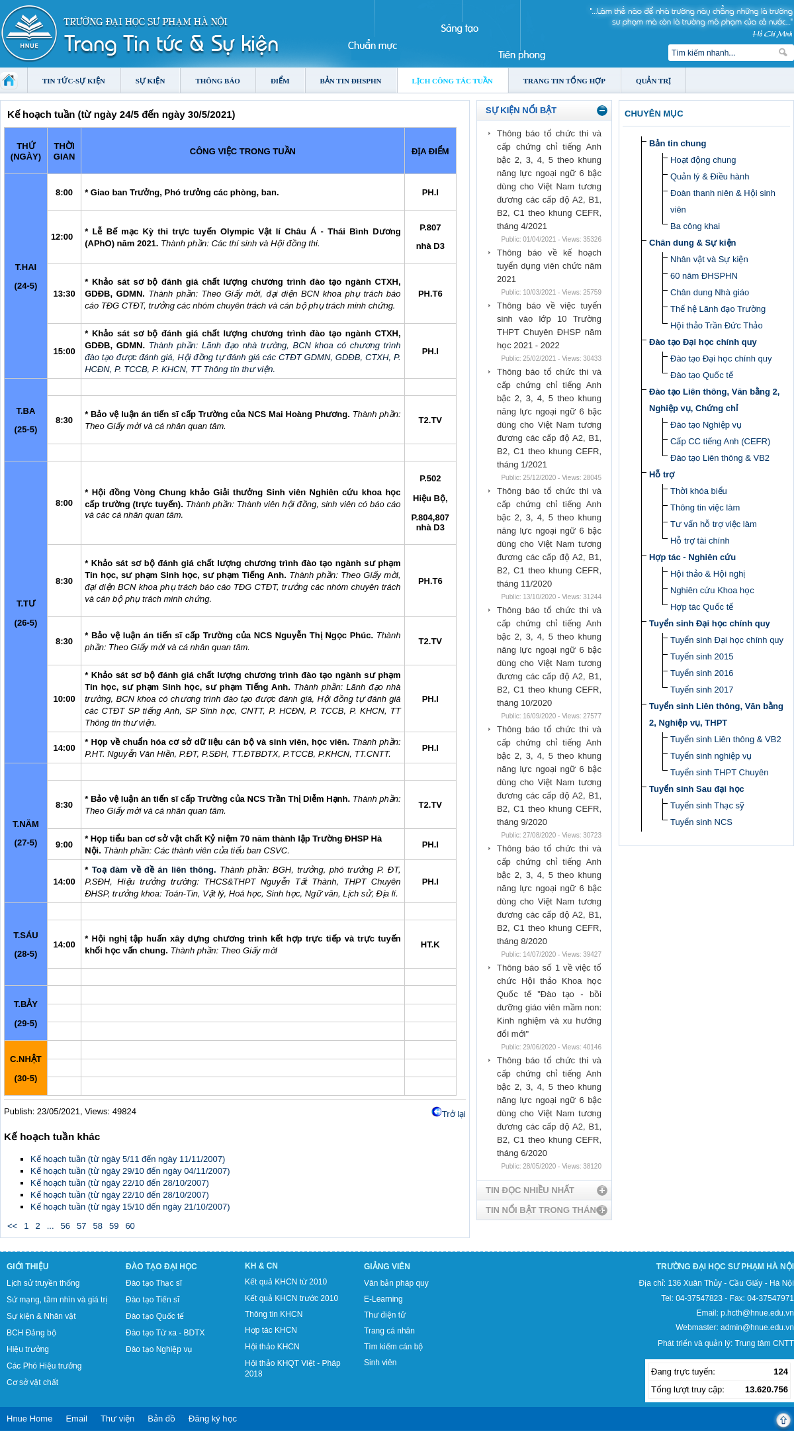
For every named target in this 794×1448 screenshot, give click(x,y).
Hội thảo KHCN (272, 1346)
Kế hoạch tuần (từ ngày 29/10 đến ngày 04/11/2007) (130, 1171)
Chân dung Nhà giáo (709, 292)
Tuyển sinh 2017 (701, 690)
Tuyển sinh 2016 (701, 673)
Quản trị (653, 81)
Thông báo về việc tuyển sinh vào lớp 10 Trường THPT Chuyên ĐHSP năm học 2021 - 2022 (549, 325)
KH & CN (261, 1266)
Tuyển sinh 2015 (701, 656)
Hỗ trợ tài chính (700, 541)
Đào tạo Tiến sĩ (152, 1299)
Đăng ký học (213, 1419)
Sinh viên (380, 1362)
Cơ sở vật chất (32, 1382)
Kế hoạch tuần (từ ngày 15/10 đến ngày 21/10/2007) (130, 1207)
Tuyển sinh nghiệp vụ (711, 756)
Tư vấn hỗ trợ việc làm (713, 524)
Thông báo (217, 81)
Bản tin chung (677, 143)
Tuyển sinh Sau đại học (696, 789)
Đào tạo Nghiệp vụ (706, 425)
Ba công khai (695, 226)
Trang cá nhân (389, 1330)
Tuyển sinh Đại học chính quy (709, 623)
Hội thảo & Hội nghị (707, 574)
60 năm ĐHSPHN (704, 276)
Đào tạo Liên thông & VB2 (720, 458)
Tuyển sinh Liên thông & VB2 (725, 739)
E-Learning (383, 1299)
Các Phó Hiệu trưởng (44, 1366)
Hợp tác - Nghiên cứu (692, 557)
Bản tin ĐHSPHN (351, 81)
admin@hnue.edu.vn (757, 1327)
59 (113, 1226)
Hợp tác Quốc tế (701, 607)
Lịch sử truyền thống (43, 1283)
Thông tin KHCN (273, 1314)
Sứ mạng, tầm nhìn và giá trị (57, 1299)
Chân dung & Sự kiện (692, 243)
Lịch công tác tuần (452, 81)
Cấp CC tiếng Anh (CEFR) (720, 441)
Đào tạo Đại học (161, 1266)
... (50, 1226)
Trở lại (454, 1114)
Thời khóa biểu (698, 491)
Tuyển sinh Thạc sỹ (707, 805)
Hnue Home (29, 1419)
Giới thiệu (27, 1266)
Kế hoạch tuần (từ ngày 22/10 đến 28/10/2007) (119, 1183)
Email (76, 1419)
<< (12, 1226)
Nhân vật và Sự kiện (709, 259)
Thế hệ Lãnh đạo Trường (718, 309)
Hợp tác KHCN (271, 1330)
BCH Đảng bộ (31, 1332)
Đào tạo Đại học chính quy (703, 342)
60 (129, 1226)
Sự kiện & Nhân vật (41, 1316)
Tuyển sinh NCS (701, 822)
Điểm (280, 81)
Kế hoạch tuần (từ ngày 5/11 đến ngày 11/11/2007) (127, 1159)
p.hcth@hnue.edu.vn (757, 1313)
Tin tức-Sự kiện (73, 81)
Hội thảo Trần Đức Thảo (716, 325)
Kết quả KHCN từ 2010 (286, 1281)
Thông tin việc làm (705, 507)
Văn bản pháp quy (396, 1283)
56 (65, 1226)
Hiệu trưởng (28, 1349)
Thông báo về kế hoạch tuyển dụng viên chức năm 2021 (549, 266)
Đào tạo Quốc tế (701, 375)
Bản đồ (161, 1419)
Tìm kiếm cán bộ (393, 1346)
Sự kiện (150, 81)
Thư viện (117, 1419)
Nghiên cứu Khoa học (712, 590)
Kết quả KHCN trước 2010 (291, 1298)
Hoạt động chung (703, 160)
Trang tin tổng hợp (564, 81)
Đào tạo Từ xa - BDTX (165, 1332)
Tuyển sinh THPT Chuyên (719, 772)
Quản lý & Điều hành (710, 176)
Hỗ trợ (661, 474)
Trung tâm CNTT (764, 1343)
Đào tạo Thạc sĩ (154, 1283)
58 (97, 1226)
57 (81, 1226)
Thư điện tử (385, 1315)
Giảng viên (387, 1266)
